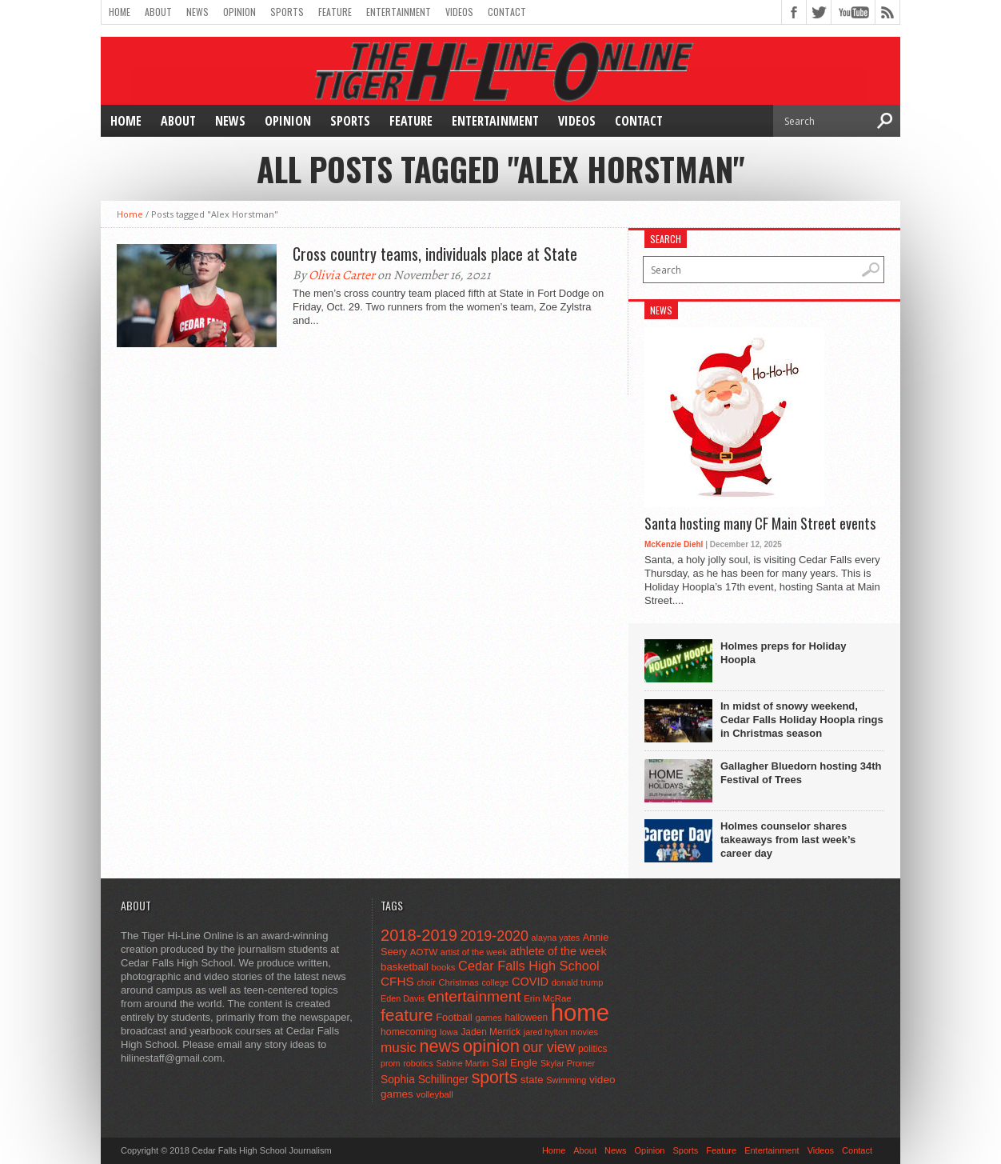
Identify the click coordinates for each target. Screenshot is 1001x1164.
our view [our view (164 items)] (549, 1047)
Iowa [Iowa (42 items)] (449, 1032)
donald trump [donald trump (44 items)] (578, 982)
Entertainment (398, 11)
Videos (459, 11)
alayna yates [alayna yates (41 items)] (556, 937)
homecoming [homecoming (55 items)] (409, 1032)
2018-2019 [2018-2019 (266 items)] (419, 935)
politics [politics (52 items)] (592, 1048)
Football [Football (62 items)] (454, 1017)
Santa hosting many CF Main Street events (759, 524)
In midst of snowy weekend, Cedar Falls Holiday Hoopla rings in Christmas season (801, 719)
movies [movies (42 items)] (584, 1032)
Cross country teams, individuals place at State (435, 253)
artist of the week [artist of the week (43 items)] (474, 952)
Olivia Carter (342, 275)
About (158, 11)
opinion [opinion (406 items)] (491, 1046)
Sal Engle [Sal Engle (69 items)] (514, 1063)
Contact (507, 11)
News (197, 11)
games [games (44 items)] (489, 1017)
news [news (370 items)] (440, 1046)
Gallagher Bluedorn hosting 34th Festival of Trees (801, 773)
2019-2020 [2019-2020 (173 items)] (494, 936)
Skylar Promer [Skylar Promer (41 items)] (567, 1063)
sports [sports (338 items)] (495, 1077)
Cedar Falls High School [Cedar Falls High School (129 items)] (529, 965)
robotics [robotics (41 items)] (418, 1063)
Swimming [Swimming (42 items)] (566, 1080)
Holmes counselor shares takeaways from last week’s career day (787, 839)
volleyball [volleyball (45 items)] (435, 1094)
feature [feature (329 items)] (407, 1015)
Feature (335, 11)
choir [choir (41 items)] (426, 982)
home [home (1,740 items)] (580, 1012)
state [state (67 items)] (532, 1080)
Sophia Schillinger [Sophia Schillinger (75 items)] (425, 1080)
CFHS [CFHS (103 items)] (397, 981)
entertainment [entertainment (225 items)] (474, 996)
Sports (287, 11)
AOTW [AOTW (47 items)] (423, 952)
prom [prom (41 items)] (391, 1063)
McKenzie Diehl (673, 544)
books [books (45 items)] (444, 967)
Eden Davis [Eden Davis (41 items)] (403, 998)
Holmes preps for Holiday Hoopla (783, 653)
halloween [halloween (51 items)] (526, 1017)
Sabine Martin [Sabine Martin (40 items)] (462, 1063)
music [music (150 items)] (399, 1047)
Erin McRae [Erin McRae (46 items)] (547, 998)
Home (119, 11)
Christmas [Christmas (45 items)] (458, 982)
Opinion (239, 11)
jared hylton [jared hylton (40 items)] (546, 1032)
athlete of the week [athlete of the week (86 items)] (558, 951)
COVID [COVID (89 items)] (530, 981)
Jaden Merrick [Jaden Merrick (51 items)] (490, 1032)
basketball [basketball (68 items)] (405, 967)
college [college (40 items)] (495, 982)
